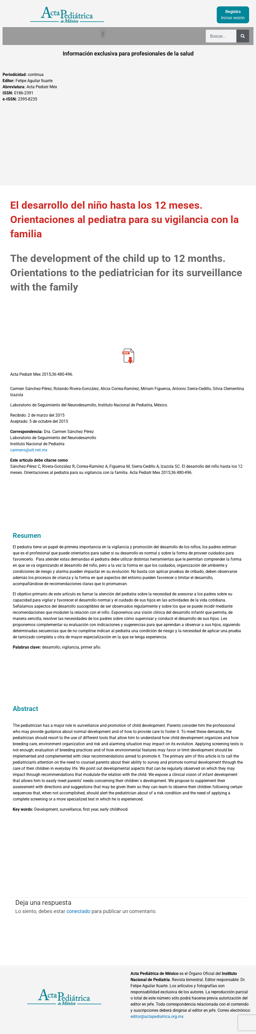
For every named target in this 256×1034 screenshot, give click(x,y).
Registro (233, 11)
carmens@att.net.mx (28, 450)
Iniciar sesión (233, 17)
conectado (78, 911)
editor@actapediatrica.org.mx (157, 1016)
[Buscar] (242, 36)
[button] (102, 34)
